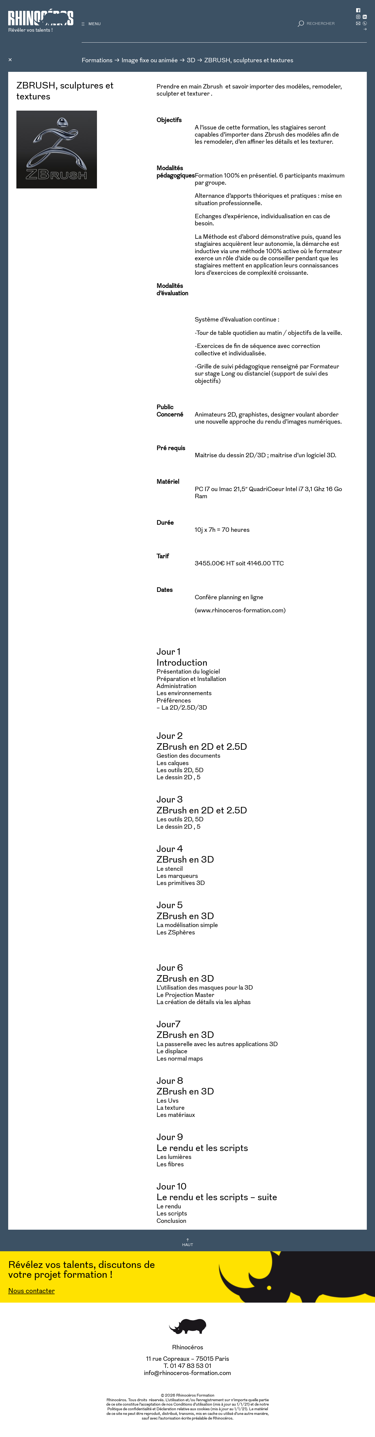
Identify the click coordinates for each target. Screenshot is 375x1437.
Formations (97, 60)
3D (191, 60)
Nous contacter (31, 1291)
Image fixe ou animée (150, 60)
